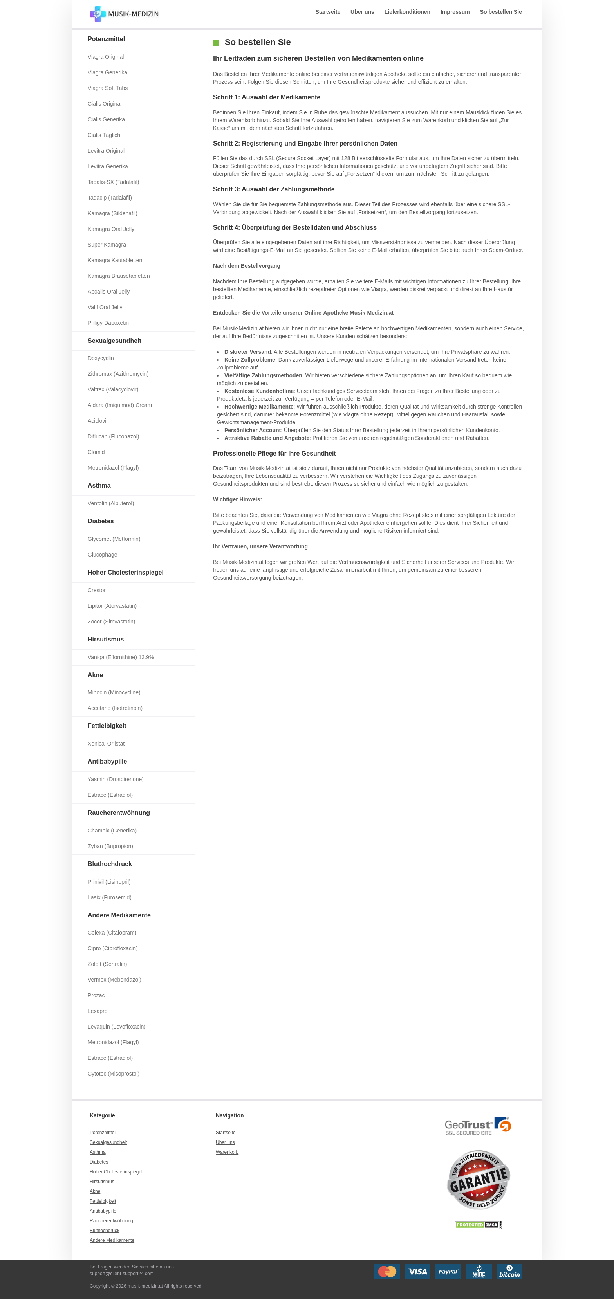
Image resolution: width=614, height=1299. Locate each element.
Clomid (96, 452)
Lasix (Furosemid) (110, 897)
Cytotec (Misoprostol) (113, 1073)
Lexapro (98, 1011)
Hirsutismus (106, 639)
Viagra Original (106, 57)
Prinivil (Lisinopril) (109, 882)
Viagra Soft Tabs (108, 88)
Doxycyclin (101, 358)
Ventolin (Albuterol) (111, 503)
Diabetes (101, 521)
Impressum (455, 12)
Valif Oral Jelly (105, 307)
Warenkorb (227, 1152)
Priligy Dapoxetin (108, 323)
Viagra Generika (107, 72)
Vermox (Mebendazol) (114, 980)
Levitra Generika (108, 166)
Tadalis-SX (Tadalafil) (113, 182)
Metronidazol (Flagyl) (113, 468)
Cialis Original (104, 104)
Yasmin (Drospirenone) (116, 779)
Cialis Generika (106, 119)
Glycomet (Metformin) (114, 539)
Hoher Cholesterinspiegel (126, 572)
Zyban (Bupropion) (110, 846)
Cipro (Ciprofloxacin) (113, 948)
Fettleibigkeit (107, 725)
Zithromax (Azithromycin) (118, 374)
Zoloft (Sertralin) (107, 964)
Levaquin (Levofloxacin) (117, 1026)
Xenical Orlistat (106, 743)
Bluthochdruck (110, 864)
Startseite (327, 12)
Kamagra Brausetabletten (119, 276)
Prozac (96, 995)
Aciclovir (98, 421)
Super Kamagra (107, 244)
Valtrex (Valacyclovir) (113, 389)
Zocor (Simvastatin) (111, 621)
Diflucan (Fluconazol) (113, 436)
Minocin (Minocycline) (114, 692)
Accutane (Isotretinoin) (115, 708)
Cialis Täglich (104, 135)
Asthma (99, 485)
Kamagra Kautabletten (115, 260)
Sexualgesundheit (114, 340)
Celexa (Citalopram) (112, 933)
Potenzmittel (106, 39)
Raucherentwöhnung (119, 812)
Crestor (97, 590)
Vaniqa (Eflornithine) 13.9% (121, 657)
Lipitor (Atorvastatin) (112, 606)
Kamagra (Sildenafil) (112, 213)
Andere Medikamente (119, 915)
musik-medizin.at (145, 1286)
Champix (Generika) (112, 830)
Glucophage (102, 554)
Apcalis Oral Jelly (109, 291)
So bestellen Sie (501, 12)
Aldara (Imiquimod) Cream (120, 405)
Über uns (362, 12)
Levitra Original (106, 151)
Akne (95, 675)
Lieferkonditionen (407, 12)
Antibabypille (107, 761)
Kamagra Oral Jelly (111, 229)
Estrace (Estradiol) (110, 795)
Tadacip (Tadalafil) (110, 198)
